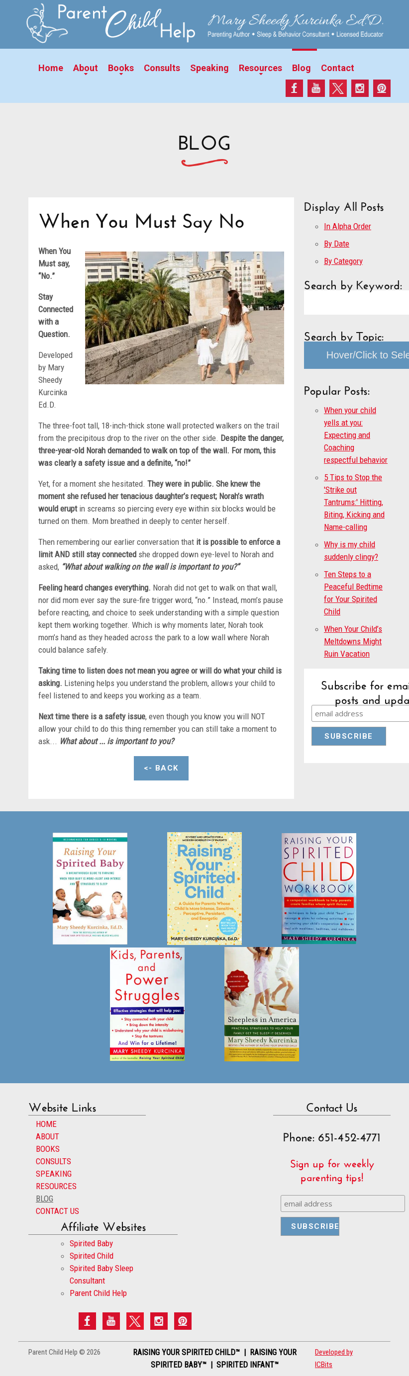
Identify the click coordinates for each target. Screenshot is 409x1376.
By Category (343, 261)
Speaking (209, 68)
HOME (46, 1124)
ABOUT (47, 1136)
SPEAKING (54, 1174)
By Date (336, 244)
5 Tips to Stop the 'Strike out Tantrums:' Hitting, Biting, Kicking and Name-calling (354, 502)
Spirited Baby (91, 1243)
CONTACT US (57, 1211)
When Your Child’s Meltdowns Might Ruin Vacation (353, 641)
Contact (337, 68)
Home (50, 68)
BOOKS (48, 1149)
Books (121, 68)
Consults (162, 68)
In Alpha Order (347, 226)
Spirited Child (91, 1256)
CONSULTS (53, 1161)
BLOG (44, 1199)
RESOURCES (56, 1186)
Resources (260, 68)
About (85, 68)
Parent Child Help (98, 1293)
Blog (301, 68)
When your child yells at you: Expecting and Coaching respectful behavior (356, 435)
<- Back (161, 768)
